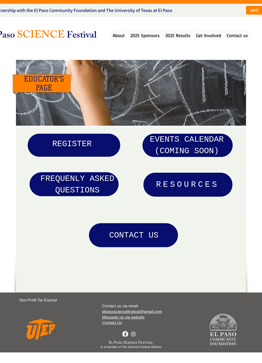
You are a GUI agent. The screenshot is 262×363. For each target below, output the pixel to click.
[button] (118, 35)
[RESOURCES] (187, 185)
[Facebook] (125, 334)
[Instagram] (133, 334)
